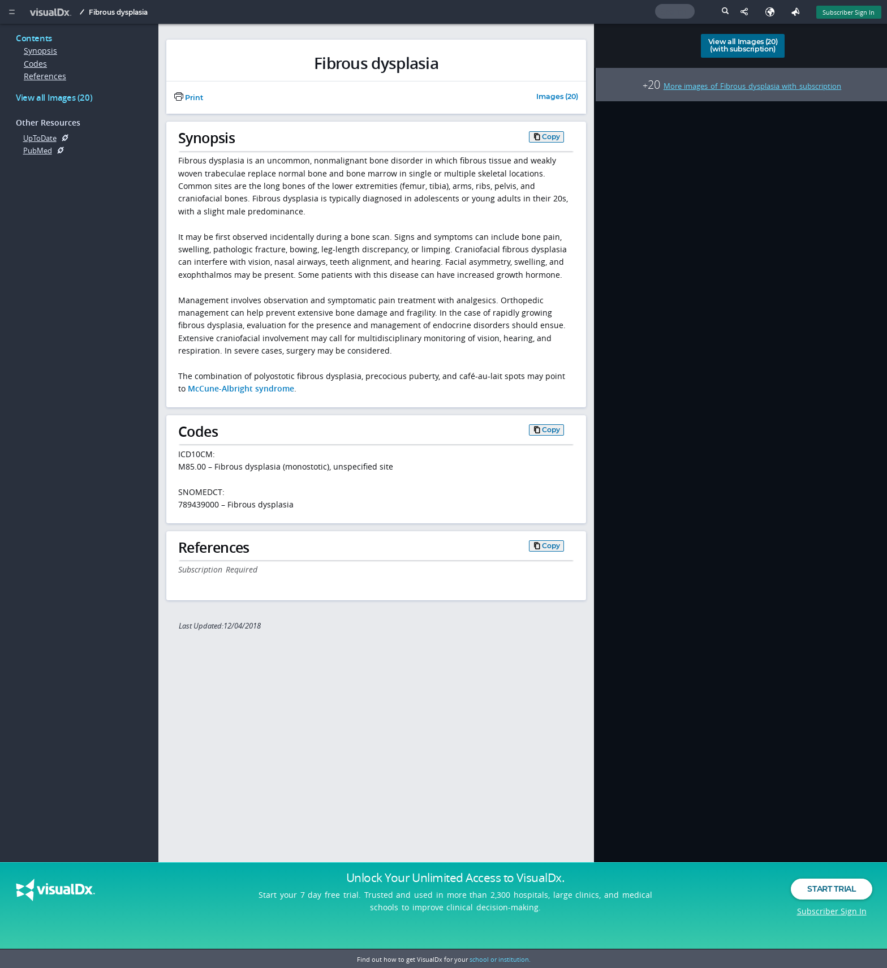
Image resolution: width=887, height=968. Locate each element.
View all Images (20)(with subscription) (743, 45)
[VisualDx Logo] (53, 12)
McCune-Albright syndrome (241, 388)
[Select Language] (772, 12)
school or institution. (500, 959)
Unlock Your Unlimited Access (455, 888)
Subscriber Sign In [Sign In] (849, 12)
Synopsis (40, 50)
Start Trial (831, 899)
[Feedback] (798, 12)
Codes (35, 63)
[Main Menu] (12, 12)
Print (188, 97)
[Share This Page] (747, 12)
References (45, 76)
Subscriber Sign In (832, 922)
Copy (551, 136)
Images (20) (557, 97)
